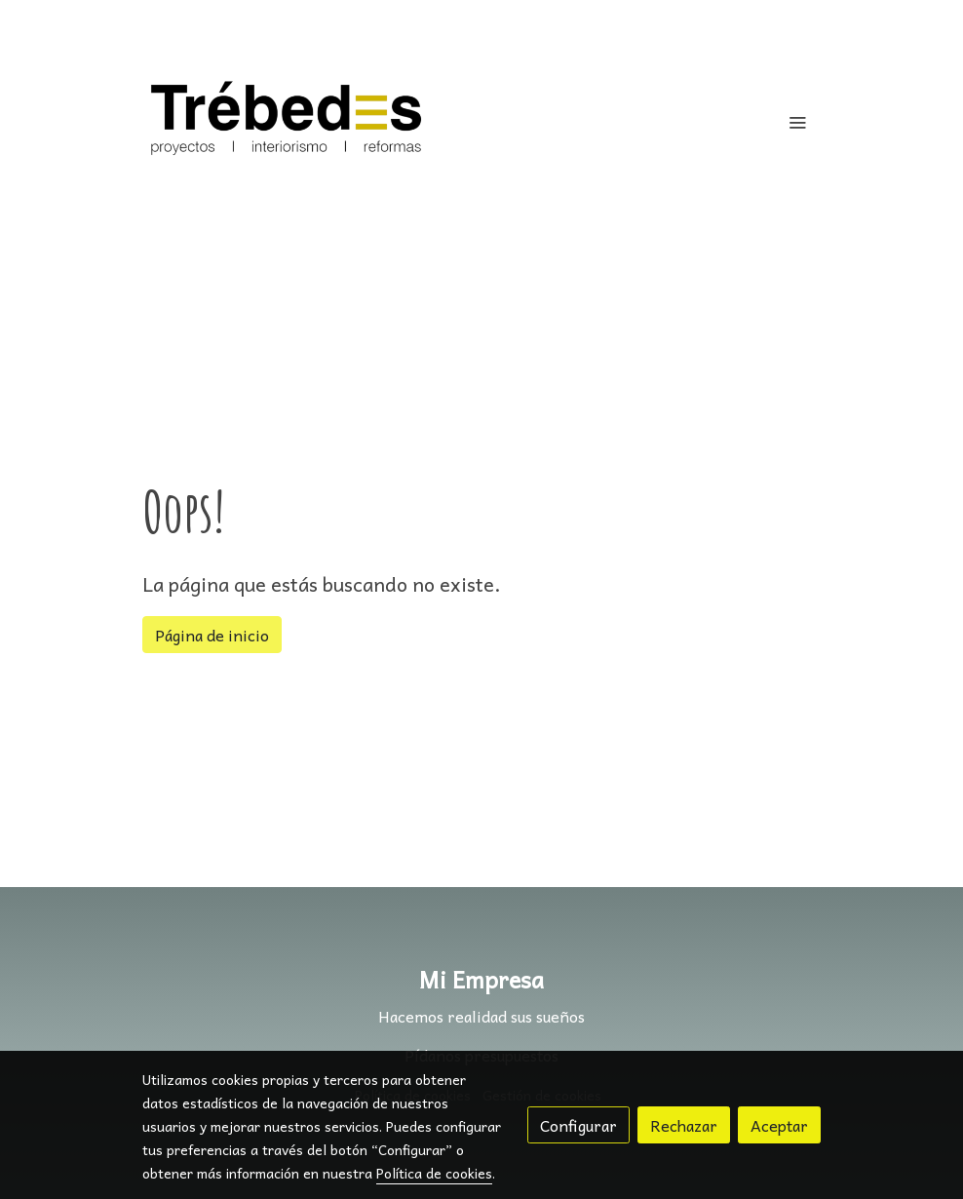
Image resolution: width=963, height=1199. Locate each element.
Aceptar (779, 1125)
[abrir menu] (797, 122)
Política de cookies (434, 1172)
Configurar (578, 1125)
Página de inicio (212, 634)
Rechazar (683, 1125)
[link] (286, 121)
